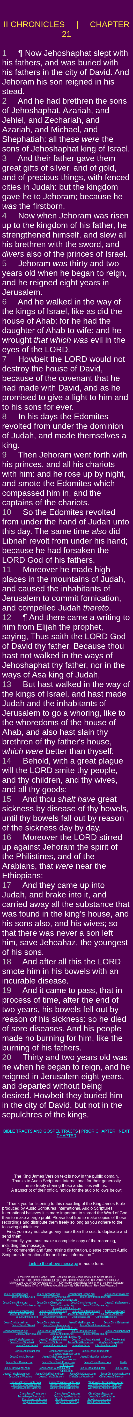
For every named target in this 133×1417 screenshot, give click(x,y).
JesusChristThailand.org (53, 1311)
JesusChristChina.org (49, 1302)
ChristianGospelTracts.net (26, 1387)
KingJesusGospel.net (111, 1342)
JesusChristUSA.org (23, 1297)
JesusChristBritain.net (116, 1322)
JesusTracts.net (81, 1345)
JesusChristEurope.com (95, 1351)
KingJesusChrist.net (98, 1402)
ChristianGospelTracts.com (25, 1382)
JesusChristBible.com (51, 1376)
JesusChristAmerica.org (56, 1297)
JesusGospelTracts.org (67, 1396)
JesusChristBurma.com (19, 1362)
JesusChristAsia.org (48, 1294)
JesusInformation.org (55, 1316)
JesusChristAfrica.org (15, 1302)
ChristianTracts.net (106, 1345)
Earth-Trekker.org (115, 1311)
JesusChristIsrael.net (16, 1322)
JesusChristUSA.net (23, 1325)
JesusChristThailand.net (53, 1339)
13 (6, 684)
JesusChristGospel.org (81, 1314)
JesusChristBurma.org (95, 1305)
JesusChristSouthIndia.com (55, 1368)
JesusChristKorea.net (83, 1331)
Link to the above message (53, 1263)
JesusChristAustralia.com (115, 1373)
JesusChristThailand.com (49, 1373)
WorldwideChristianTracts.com (105, 1382)
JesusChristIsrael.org (16, 1294)
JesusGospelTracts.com (31, 1396)
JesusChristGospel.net (81, 1342)
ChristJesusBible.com (111, 1376)
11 (6, 569)
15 (6, 799)
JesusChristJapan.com (82, 1373)
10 (6, 512)
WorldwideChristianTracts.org (105, 1385)
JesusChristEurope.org (81, 1294)
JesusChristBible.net (50, 1342)
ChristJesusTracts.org (67, 1393)
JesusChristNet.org (66, 1299)
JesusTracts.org (81, 1316)
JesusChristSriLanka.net (66, 1336)
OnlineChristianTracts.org (64, 1385)
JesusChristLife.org (27, 1316)
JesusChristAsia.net (48, 1322)
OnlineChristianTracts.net (64, 1387)
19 (6, 990)
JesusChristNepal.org (28, 1305)
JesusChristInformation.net (95, 1325)
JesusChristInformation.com (96, 1356)
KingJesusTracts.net (99, 1399)
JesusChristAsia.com (61, 1351)
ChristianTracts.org (106, 1316)
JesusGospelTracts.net (102, 1396)
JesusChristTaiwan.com (16, 1373)
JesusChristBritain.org (116, 1294)
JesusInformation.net (55, 1345)
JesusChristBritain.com (66, 1353)
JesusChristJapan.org (117, 1302)
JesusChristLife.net (66, 1328)
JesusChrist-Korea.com (97, 1362)
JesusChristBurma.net (95, 1333)
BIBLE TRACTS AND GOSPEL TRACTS (40, 1131)
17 (6, 885)
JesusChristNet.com (66, 1359)
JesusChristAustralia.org (86, 1311)
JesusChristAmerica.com (56, 1356)
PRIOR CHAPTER (98, 1131)
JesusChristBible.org (51, 1314)
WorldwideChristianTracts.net (104, 1387)
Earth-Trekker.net (115, 1339)
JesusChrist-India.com (93, 1368)
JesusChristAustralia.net (86, 1339)
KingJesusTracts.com (34, 1399)
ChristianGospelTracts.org (26, 1385)
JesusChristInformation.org (95, 1297)
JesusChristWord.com (21, 1376)
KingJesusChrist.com (35, 1402)
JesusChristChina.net (49, 1331)
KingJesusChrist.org (67, 1402)
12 (6, 617)
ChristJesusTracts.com (33, 1393)
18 (6, 961)
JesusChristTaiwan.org (21, 1311)
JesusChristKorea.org (83, 1302)
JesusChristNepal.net (28, 1333)
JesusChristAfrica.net (15, 1331)
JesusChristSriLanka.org (67, 1308)
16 (6, 837)
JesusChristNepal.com (17, 1368)
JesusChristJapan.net (117, 1331)
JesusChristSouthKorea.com (58, 1362)
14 (6, 760)
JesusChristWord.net (22, 1342)
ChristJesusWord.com (81, 1376)
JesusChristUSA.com (22, 1356)
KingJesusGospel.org (111, 1314)
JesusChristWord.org (22, 1314)
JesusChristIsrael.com (27, 1351)
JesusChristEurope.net (81, 1322)
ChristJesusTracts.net (100, 1393)
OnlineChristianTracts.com (64, 1382)
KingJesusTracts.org (67, 1399)
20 (6, 1057)
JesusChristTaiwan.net (21, 1339)
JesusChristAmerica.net (56, 1325)
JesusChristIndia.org (61, 1305)
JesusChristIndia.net (61, 1333)
